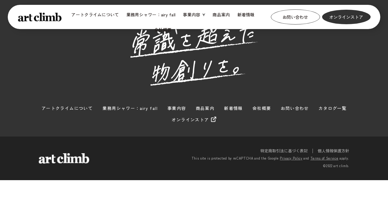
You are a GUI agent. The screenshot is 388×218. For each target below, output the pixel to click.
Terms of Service (324, 158)
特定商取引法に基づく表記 (284, 151)
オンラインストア (346, 17)
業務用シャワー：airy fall (151, 15)
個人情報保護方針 (333, 151)
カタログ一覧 (332, 108)
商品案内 (221, 15)
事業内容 (191, 15)
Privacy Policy (291, 158)
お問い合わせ (295, 17)
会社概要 (163, 30)
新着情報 (246, 15)
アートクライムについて (95, 15)
